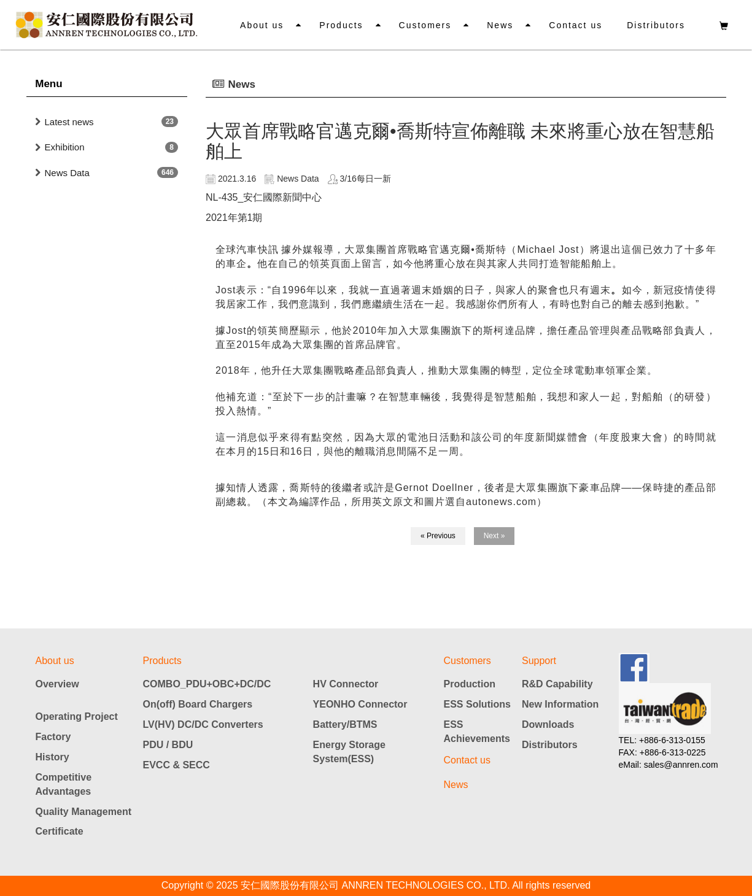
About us (262, 25)
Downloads (548, 724)
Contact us (575, 25)
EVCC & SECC (176, 765)
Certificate (59, 831)
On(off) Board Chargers (198, 704)
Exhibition (65, 147)
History (52, 757)
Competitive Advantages (64, 784)
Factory (53, 737)
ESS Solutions (477, 704)
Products (341, 25)
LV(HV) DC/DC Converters (203, 724)
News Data (67, 173)
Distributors (656, 25)
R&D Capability (557, 684)
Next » (494, 535)
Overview (57, 684)
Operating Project (77, 716)
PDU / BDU (168, 745)
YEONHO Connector (360, 704)
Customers (425, 25)
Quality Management (83, 811)
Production (469, 684)
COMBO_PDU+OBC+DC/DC (207, 684)
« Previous (438, 535)
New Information (560, 704)
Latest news (69, 122)
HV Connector (346, 684)
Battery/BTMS (345, 724)
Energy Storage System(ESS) (349, 752)
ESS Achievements (477, 731)
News (500, 25)
